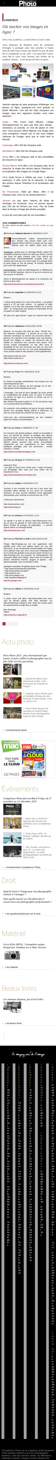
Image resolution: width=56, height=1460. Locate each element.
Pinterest (19, 1234)
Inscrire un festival (53, 1288)
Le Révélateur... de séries (53, 1161)
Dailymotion (19, 1266)
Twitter (19, 1224)
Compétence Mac (41, 1115)
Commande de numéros (53, 1369)
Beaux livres (53, 1203)
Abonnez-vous (8, 1096)
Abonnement (53, 1390)
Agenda (30, 1232)
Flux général (53, 1090)
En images (30, 1162)
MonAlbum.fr (8, 151)
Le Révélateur (30, 1189)
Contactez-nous (8, 1216)
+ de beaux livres (12, 1023)
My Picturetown (10, 191)
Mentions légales (8, 1236)
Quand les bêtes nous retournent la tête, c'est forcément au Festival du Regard (35, 682)
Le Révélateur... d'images (53, 1133)
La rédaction (53, 1404)
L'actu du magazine (53, 1107)
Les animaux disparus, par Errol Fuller (23, 999)
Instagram (19, 1204)
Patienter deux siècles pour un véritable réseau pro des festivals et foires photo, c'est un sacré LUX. (37, 697)
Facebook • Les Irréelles (19, 1184)
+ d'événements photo (14, 730)
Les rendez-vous (53, 1185)
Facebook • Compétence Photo (19, 1120)
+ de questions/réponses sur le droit (21, 913)
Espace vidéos (30, 1253)
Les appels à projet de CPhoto (30, 1139)
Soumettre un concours (53, 1312)
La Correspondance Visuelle (30, 1213)
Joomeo (6, 200)
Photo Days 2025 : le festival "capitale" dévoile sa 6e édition (37, 836)
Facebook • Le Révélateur (19, 1155)
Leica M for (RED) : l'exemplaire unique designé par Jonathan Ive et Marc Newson (24, 946)
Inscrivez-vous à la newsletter (8, 1189)
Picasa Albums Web (12, 165)
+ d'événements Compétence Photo (21, 867)
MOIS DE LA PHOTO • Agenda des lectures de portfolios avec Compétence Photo (37, 822)
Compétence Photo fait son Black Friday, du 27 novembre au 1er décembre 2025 (27, 800)
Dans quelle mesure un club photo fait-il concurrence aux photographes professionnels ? (27, 900)
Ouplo (5, 122)
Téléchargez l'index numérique (8, 1155)
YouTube (19, 1254)
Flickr (5, 177)
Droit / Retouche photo (53, 1425)
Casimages (8, 145)
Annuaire (30, 1241)
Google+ (19, 1216)
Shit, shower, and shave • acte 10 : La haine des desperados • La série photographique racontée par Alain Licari (37, 852)
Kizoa (5, 157)
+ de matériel (10, 967)
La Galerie (30, 1173)
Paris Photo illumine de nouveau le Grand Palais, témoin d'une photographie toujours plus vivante (36, 712)
